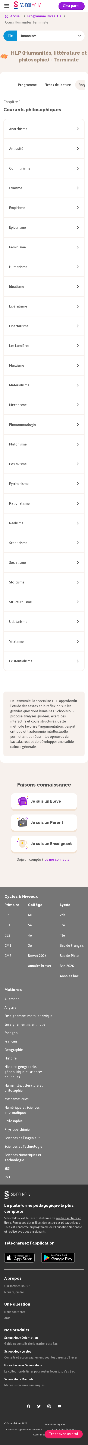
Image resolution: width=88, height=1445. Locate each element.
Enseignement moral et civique (28, 1016)
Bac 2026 (67, 966)
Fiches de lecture (57, 85)
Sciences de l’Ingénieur (22, 1138)
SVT (7, 1177)
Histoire (10, 1058)
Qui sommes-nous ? (17, 1286)
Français (10, 1041)
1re (62, 925)
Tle (62, 935)
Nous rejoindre (14, 1292)
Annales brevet (39, 966)
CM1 (7, 945)
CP (6, 915)
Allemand (11, 999)
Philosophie (13, 1121)
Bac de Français (72, 945)
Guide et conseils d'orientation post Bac (30, 1343)
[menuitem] (27, 85)
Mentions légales (55, 1424)
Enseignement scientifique (24, 1024)
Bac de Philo (69, 956)
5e (30, 925)
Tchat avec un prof (63, 1434)
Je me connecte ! (57, 859)
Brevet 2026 (37, 956)
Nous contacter (14, 1312)
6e (30, 915)
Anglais (10, 1007)
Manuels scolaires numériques (24, 1385)
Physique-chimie (17, 1129)
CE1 (7, 925)
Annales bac (69, 976)
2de (63, 915)
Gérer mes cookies (44, 1434)
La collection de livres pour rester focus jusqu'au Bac (39, 1371)
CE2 (7, 935)
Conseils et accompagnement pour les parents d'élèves (41, 1357)
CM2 (7, 956)
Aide (7, 1318)
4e (30, 935)
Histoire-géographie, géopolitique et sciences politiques (23, 1072)
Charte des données (64, 1429)
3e (30, 945)
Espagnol (11, 1033)
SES (7, 1168)
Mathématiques (16, 1099)
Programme (27, 85)
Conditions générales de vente (24, 1429)
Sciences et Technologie (23, 1146)
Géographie (13, 1050)
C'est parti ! (71, 6)
